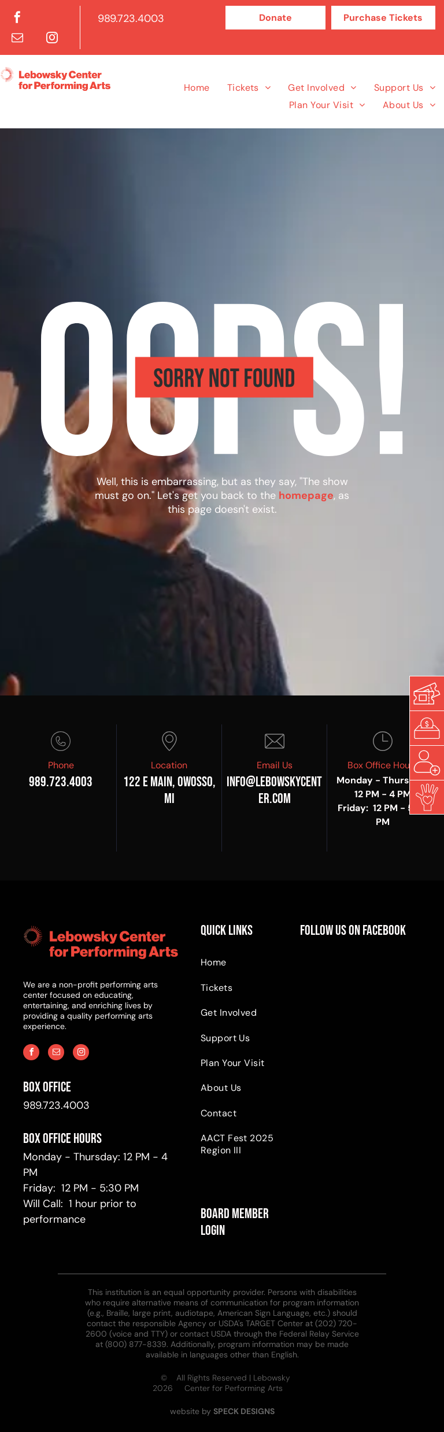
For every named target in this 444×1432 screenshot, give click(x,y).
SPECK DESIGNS (244, 1411)
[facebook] (17, 19)
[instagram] (52, 39)
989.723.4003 (131, 18)
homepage (306, 495)
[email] (17, 39)
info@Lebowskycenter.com (274, 790)
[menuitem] (197, 87)
